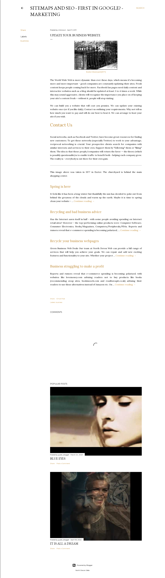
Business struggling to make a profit (77, 266)
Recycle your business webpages (74, 241)
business (25, 41)
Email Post (61, 299)
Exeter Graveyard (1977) (96, 72)
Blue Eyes (57, 458)
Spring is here (60, 186)
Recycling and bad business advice (75, 212)
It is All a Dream (64, 543)
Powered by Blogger (82, 565)
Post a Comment (63, 463)
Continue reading (84, 201)
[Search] (140, 8)
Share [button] (23, 30)
